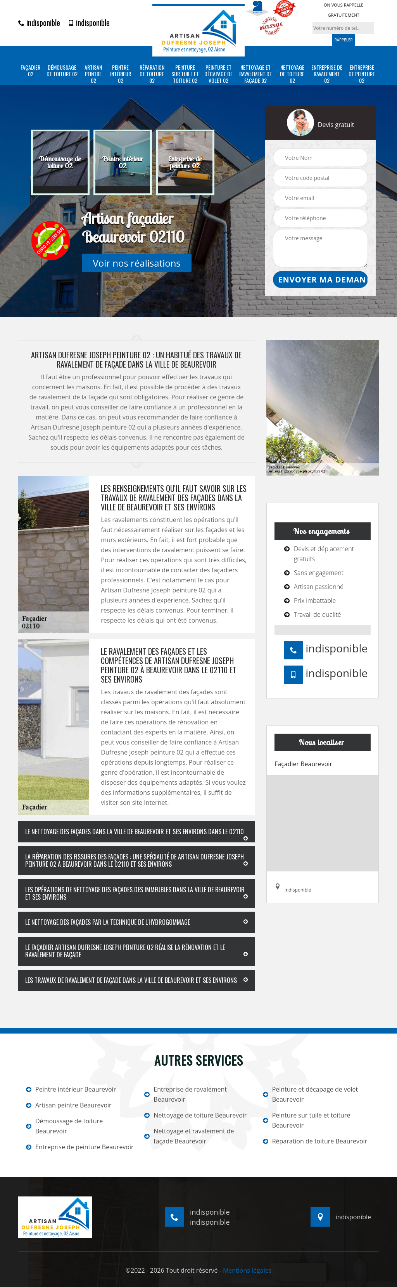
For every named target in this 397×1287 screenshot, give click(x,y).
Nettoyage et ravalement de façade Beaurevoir (189, 1136)
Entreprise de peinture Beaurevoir (80, 1147)
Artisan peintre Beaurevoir (69, 1105)
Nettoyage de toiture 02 (292, 74)
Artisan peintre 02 (93, 74)
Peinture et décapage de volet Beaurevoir (310, 1094)
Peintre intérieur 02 (120, 74)
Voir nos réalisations (136, 263)
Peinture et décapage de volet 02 (218, 74)
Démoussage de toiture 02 (62, 70)
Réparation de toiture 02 (152, 74)
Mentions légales (247, 1270)
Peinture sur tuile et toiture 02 (185, 74)
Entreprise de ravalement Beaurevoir (185, 1094)
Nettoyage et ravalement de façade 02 (255, 74)
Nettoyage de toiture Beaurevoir (195, 1115)
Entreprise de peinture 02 (362, 74)
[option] (60, 162)
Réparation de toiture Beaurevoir (315, 1141)
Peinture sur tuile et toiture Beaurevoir (306, 1120)
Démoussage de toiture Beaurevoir (64, 1126)
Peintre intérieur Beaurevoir (71, 1089)
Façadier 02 (30, 70)
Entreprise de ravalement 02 (326, 74)
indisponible (39, 22)
